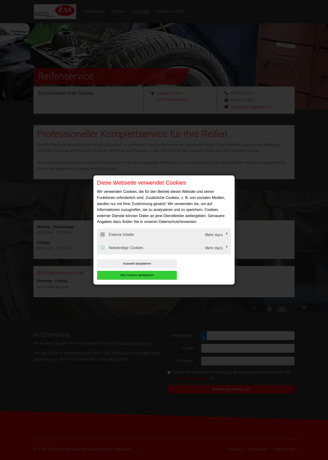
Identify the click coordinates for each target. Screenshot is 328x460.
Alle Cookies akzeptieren (201, 269)
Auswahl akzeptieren (127, 269)
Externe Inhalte (117, 240)
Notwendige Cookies (121, 253)
